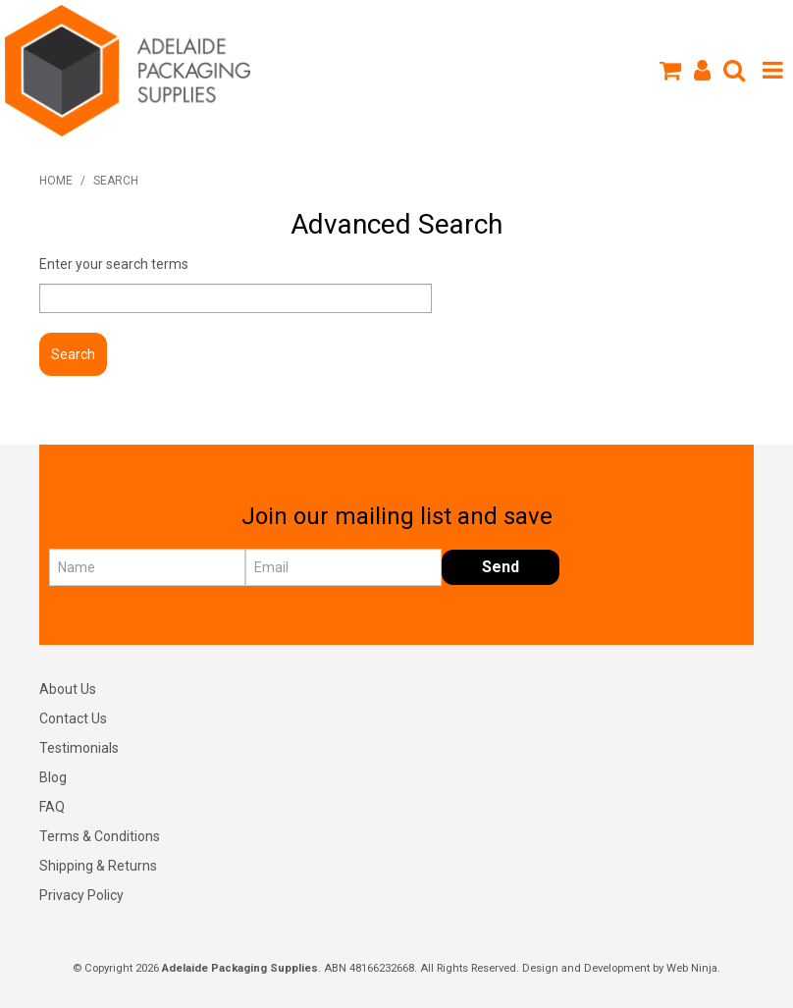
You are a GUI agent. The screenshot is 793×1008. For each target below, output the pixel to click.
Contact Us (73, 718)
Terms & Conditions (99, 836)
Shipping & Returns (98, 866)
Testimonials (79, 748)
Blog (53, 777)
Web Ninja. (693, 968)
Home (56, 180)
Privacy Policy (81, 895)
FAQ (52, 807)
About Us (67, 689)
